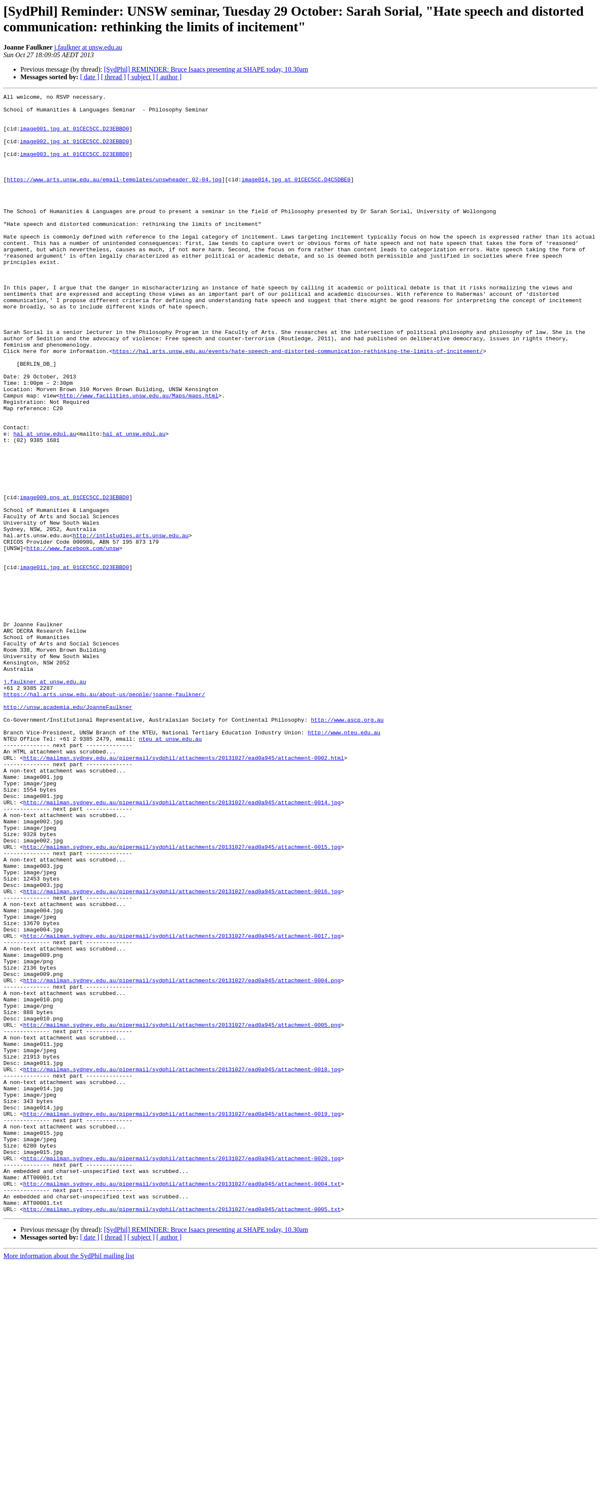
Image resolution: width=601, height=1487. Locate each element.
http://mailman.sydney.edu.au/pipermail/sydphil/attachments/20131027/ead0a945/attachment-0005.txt (182, 1433)
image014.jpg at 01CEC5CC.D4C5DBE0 (296, 197)
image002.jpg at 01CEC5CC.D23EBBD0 (74, 151)
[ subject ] (141, 77)
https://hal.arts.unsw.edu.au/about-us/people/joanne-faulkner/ (104, 815)
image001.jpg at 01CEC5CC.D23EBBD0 (74, 136)
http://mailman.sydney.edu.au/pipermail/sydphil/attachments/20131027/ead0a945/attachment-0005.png (182, 1211)
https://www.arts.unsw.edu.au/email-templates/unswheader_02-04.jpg (114, 197)
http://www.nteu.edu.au (344, 860)
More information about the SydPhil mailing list (68, 1479)
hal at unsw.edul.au (44, 502)
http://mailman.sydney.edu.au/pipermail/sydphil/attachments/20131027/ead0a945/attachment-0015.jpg (182, 998)
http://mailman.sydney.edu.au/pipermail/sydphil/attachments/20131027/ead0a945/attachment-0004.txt (182, 1402)
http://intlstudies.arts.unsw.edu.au (131, 624)
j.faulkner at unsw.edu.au (88, 47)
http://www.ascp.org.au (347, 845)
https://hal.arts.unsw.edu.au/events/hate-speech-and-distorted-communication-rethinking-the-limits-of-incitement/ (297, 403)
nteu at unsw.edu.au (170, 868)
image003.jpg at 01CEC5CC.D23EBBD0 (74, 166)
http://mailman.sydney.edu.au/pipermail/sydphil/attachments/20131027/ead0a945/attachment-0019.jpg (182, 1318)
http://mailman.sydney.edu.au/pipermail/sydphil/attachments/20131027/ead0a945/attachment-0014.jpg (182, 944)
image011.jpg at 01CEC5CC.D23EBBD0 (74, 662)
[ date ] (89, 77)
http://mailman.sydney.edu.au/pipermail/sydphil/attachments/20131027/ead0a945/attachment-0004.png (182, 1158)
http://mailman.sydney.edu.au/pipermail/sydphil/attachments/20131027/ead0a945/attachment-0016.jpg (182, 1051)
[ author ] (169, 77)
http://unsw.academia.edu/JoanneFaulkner (67, 830)
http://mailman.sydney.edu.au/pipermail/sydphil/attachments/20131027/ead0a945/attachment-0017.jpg (182, 1105)
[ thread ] (113, 77)
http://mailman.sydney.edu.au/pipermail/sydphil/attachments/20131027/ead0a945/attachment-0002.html (183, 891)
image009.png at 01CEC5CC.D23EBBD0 (74, 578)
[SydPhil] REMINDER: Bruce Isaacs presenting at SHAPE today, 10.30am (206, 69)
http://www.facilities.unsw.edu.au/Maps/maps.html (139, 456)
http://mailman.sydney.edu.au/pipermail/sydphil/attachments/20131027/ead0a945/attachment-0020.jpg (182, 1372)
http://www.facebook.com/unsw (73, 639)
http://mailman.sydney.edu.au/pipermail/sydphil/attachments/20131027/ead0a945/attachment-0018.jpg (182, 1265)
